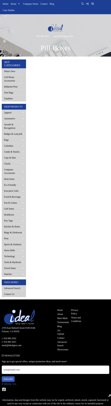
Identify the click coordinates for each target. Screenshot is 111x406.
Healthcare (9, 214)
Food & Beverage (12, 197)
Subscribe (8, 379)
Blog (52, 4)
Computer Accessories (9, 171)
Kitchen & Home (12, 226)
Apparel (8, 112)
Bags (6, 140)
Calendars (8, 146)
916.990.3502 (43, 36)
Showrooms (62, 349)
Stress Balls (9, 250)
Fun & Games (10, 203)
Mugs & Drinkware (13, 232)
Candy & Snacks (12, 152)
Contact (44, 4)
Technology (9, 256)
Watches (8, 274)
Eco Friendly (10, 185)
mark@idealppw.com (63, 36)
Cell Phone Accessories (9, 79)
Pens (6, 238)
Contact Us (9, 294)
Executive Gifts (11, 191)
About (13, 4)
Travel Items (10, 268)
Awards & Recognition (9, 126)
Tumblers (8, 98)
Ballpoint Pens (11, 86)
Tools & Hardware (12, 262)
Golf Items (9, 208)
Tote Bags (8, 92)
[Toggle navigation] (4, 41)
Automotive (9, 118)
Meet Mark (62, 318)
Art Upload (60, 332)
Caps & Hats (10, 157)
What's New (9, 71)
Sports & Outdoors (13, 244)
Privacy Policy (74, 312)
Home (5, 4)
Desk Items (9, 179)
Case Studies (9, 10)
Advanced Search (12, 288)
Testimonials (62, 322)
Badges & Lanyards (13, 134)
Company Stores (30, 4)
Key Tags (8, 220)
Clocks (7, 163)
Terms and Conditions (76, 319)
